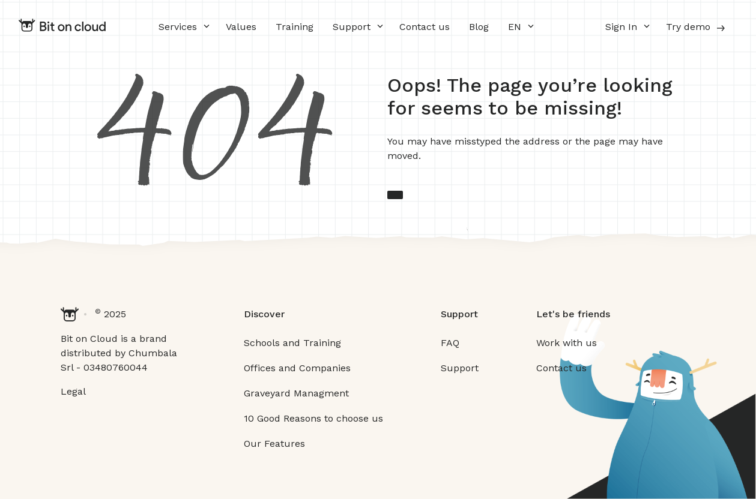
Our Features (274, 443)
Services (178, 26)
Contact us (424, 26)
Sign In (621, 26)
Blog (479, 26)
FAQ (450, 342)
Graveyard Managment (296, 393)
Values (241, 26)
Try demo (697, 27)
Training (294, 26)
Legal (73, 391)
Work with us (566, 342)
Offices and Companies (297, 368)
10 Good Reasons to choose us (313, 418)
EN (514, 26)
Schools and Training (292, 342)
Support (351, 26)
